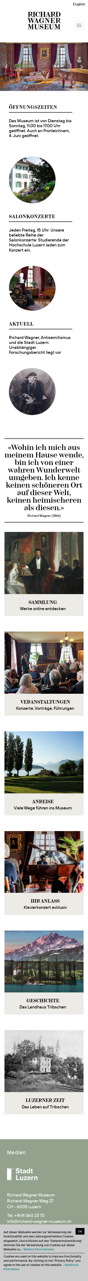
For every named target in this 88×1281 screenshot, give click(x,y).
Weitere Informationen (38, 1249)
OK (80, 1231)
